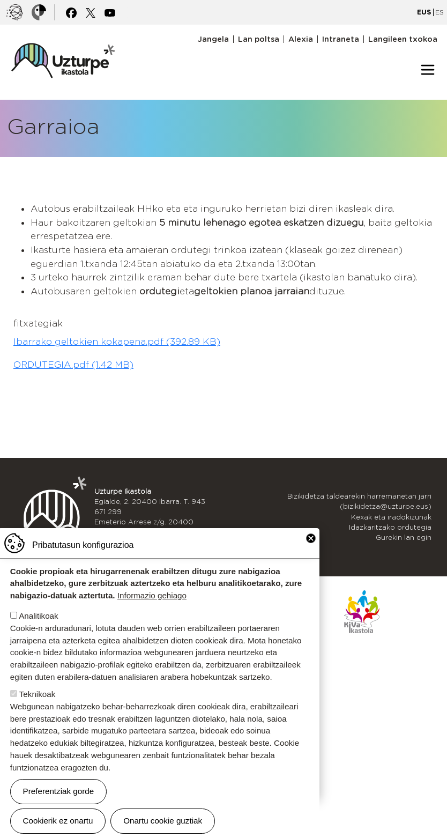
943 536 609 (149, 532)
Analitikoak (38, 624)
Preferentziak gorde (58, 800)
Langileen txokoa (402, 39)
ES (439, 12)
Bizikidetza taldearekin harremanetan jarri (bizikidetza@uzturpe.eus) (359, 501)
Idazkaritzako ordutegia (390, 527)
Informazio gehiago (152, 604)
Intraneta (340, 39)
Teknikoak (37, 703)
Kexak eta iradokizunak (391, 517)
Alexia (300, 39)
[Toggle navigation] (428, 70)
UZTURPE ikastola (62, 37)
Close (310, 547)
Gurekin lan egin (403, 537)
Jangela (213, 39)
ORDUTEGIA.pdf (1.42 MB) (73, 364)
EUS (424, 12)
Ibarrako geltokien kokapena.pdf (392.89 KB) (116, 341)
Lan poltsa (258, 39)
